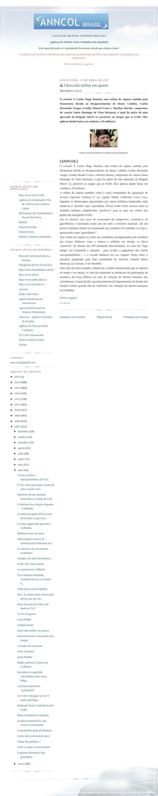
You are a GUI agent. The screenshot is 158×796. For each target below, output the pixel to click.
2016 (18, 376)
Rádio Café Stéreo (29, 294)
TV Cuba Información (31, 335)
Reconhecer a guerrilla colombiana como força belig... (32, 676)
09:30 (67, 303)
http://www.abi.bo (29, 274)
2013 (18, 393)
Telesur (23, 344)
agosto (22, 448)
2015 (18, 382)
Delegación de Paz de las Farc (35, 264)
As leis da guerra (26, 613)
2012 (18, 398)
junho (21, 459)
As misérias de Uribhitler (31, 569)
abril (21, 470)
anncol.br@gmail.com (22, 362)
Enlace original (68, 297)
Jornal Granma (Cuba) (31, 339)
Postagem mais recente (72, 316)
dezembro (24, 431)
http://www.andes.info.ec (33, 279)
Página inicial (104, 316)
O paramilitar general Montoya (34, 730)
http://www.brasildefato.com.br (36, 269)
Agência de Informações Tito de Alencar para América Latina (35, 204)
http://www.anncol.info (31, 195)
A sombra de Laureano (29, 645)
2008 (18, 421)
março (22, 763)
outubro (22, 436)
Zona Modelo (24, 657)
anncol (78, 90)
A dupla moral (25, 625)
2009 (18, 415)
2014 (18, 387)
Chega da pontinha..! (28, 741)
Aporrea (23, 289)
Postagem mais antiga (136, 316)
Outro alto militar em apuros (86, 85)
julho (21, 453)
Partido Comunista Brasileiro (35, 236)
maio (21, 464)
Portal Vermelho (28, 227)
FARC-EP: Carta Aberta (30, 563)
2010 (18, 410)
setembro (23, 442)
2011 (18, 404)
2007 (18, 426)
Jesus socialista (25, 651)
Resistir (23, 222)
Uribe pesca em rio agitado (32, 588)
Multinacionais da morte (30, 533)
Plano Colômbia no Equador (33, 715)
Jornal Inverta (26, 231)
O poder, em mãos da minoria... (34, 558)
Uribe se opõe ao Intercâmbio (33, 747)
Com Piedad (24, 619)
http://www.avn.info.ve (31, 284)
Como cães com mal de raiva (33, 736)
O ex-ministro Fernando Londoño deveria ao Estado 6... (34, 579)
